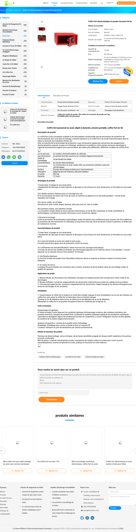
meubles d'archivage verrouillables (15, 31)
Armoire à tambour (15, 90)
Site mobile (4, 507)
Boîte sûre (15, 36)
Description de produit (61, 96)
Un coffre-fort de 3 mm (73, 357)
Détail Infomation (44, 96)
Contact (14, 163)
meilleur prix (98, 81)
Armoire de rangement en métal (15, 25)
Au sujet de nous (6, 498)
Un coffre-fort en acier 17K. (48, 461)
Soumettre (51, 399)
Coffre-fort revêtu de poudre (95, 357)
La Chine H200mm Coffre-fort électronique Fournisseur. (32, 529)
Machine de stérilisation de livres (15, 81)
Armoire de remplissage (15, 86)
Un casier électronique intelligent (15, 51)
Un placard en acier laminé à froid (32, 500)
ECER (121, 529)
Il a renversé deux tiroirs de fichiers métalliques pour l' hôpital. (31, 510)
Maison (2, 492)
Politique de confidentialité (5, 512)
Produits (3, 495)
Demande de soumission (126, 3)
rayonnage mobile (15, 76)
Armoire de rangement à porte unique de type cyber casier (33, 493)
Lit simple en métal (15, 60)
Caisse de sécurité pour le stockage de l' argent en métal (18, 111)
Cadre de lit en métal (15, 64)
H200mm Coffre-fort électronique (50, 357)
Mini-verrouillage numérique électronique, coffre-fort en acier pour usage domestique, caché (85, 464)
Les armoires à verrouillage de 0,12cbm (62, 503)
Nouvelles (3, 501)
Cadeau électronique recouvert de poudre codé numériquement (17, 119)
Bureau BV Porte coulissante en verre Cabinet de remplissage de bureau (63, 513)
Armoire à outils (15, 94)
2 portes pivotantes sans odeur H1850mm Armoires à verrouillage (63, 495)
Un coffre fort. (15, 125)
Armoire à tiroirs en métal (15, 46)
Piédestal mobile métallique (15, 41)
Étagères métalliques (15, 56)
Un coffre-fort (15, 72)
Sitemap (3, 504)
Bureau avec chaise (15, 68)
